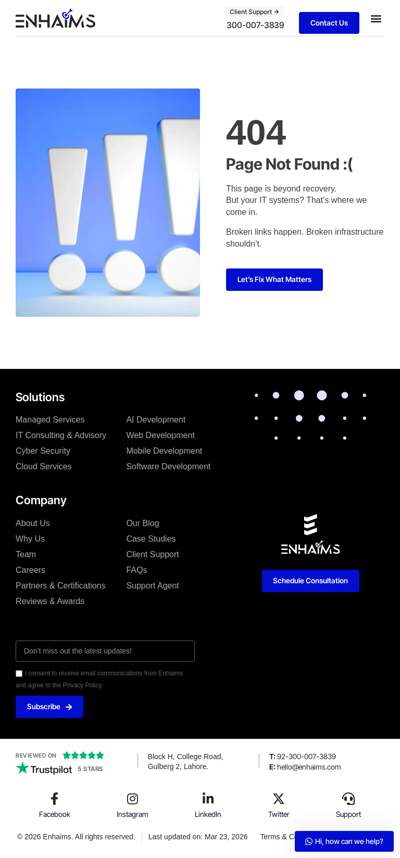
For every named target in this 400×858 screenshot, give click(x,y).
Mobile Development (164, 450)
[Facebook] (54, 798)
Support (348, 814)
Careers (30, 570)
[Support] (348, 798)
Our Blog (142, 523)
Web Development (160, 435)
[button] (375, 18)
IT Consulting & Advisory (61, 435)
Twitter (279, 814)
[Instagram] (133, 798)
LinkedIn (208, 814)
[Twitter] (278, 798)
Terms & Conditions (291, 837)
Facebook (54, 814)
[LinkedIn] (208, 798)
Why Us (30, 538)
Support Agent (152, 585)
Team (26, 554)
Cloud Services (44, 466)
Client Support (152, 554)
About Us (33, 523)
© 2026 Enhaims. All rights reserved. (76, 837)
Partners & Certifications (61, 585)
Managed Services (50, 419)
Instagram (132, 814)
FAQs (136, 570)
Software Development (168, 466)
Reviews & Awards (50, 601)
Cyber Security (43, 450)
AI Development (155, 419)
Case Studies (151, 538)
